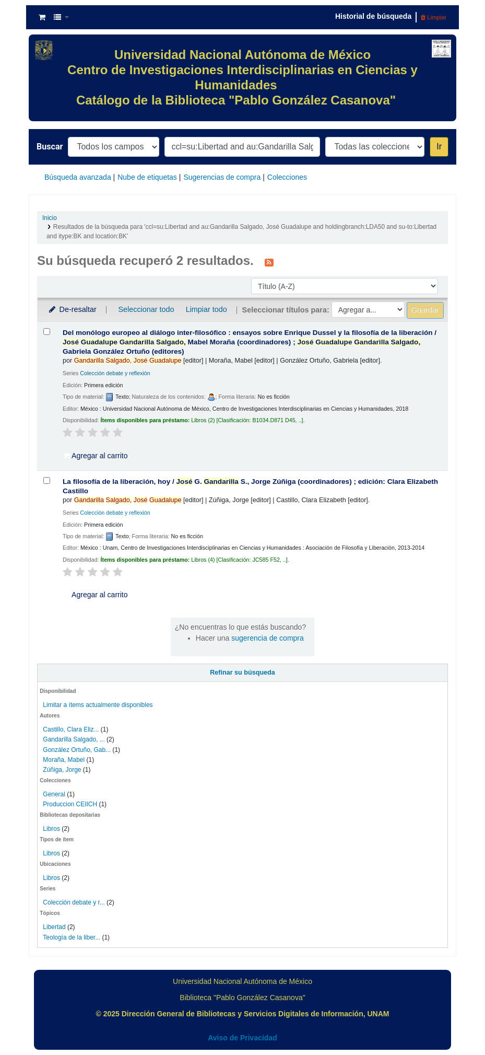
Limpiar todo (206, 309)
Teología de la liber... (71, 937)
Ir (439, 146)
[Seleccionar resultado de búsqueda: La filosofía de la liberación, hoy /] (46, 480)
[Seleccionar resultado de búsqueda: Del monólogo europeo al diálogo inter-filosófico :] (46, 331)
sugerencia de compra (267, 638)
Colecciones (287, 177)
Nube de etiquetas (147, 177)
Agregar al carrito (95, 455)
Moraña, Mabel (64, 759)
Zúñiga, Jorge (62, 769)
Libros (51, 828)
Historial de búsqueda (373, 16)
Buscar (50, 147)
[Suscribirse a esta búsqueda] (269, 262)
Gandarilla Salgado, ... (73, 739)
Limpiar (433, 17)
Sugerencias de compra (222, 177)
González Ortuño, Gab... (77, 749)
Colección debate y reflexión (115, 373)
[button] (42, 17)
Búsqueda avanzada (77, 177)
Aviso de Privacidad (242, 1038)
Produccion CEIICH (71, 804)
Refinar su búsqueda (242, 672)
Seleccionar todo (146, 309)
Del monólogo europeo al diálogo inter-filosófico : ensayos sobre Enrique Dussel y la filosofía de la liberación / (249, 342)
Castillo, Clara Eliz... (71, 729)
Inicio (49, 218)
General (55, 794)
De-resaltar (72, 309)
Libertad (54, 927)
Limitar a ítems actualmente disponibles (97, 705)
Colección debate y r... (73, 902)
